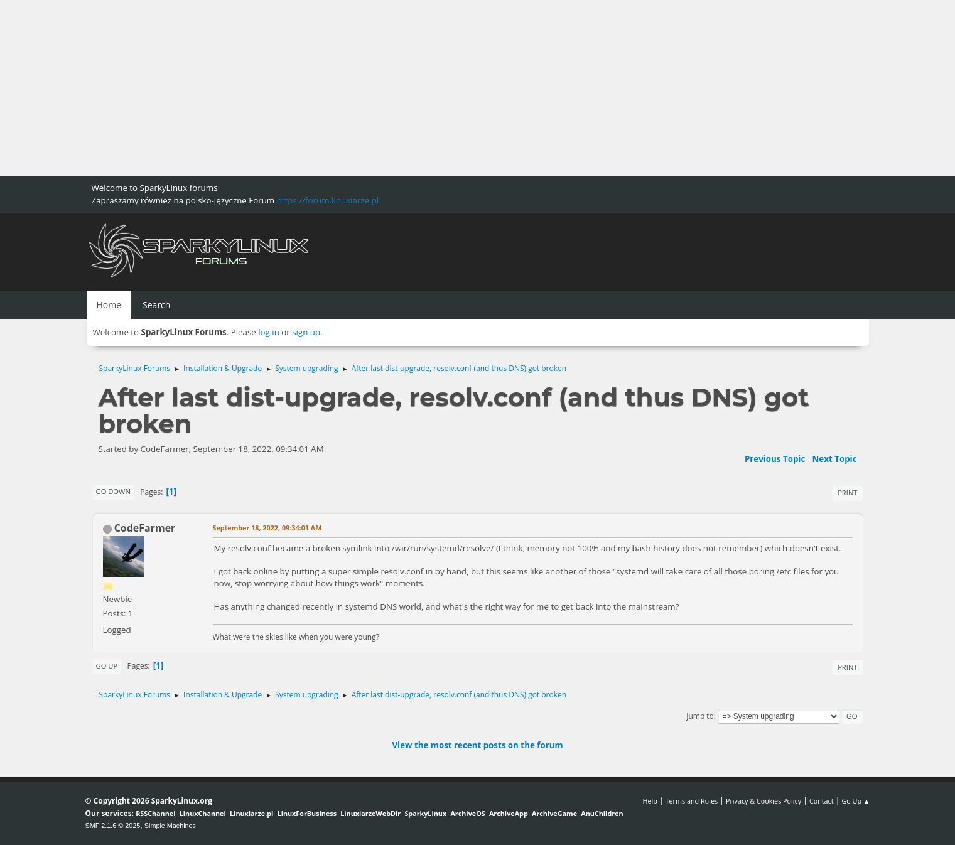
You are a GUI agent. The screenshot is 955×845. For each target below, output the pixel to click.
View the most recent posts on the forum (477, 745)
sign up (306, 332)
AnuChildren (602, 813)
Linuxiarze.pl (251, 813)
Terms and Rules (692, 800)
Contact (821, 800)
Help (649, 800)
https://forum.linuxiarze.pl (328, 200)
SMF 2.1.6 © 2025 (113, 825)
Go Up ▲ (855, 800)
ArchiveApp (508, 813)
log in (268, 332)
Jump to (700, 716)
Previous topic (775, 459)
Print (847, 492)
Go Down (113, 491)
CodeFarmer (145, 528)
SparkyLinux (425, 813)
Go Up (107, 665)
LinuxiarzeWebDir (370, 813)
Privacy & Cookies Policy (763, 800)
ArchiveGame (554, 813)
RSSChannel (155, 813)
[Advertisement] (376, 88)
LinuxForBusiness (307, 813)
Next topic (834, 459)
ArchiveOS (467, 813)
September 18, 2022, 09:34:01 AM (267, 527)
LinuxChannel (203, 813)
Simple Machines (170, 825)
